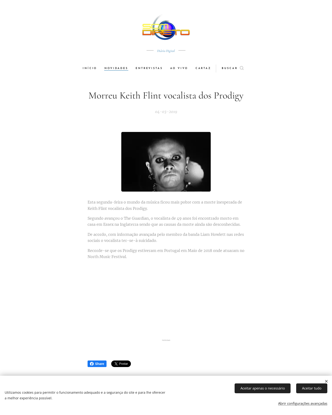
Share (97, 364)
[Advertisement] (166, 300)
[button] (233, 68)
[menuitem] (91, 68)
